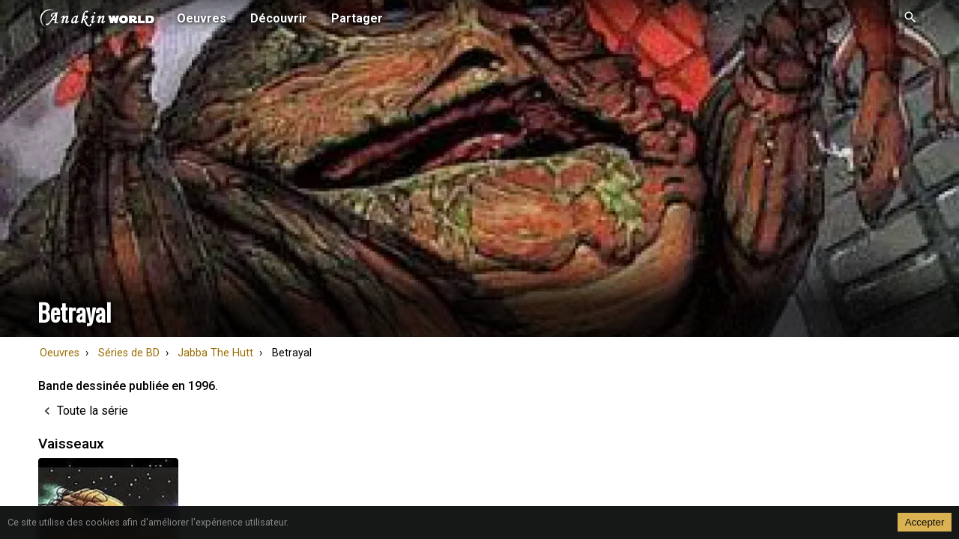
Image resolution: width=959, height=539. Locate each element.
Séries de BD (129, 353)
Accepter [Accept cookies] (925, 522)
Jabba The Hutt (215, 353)
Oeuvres (59, 353)
